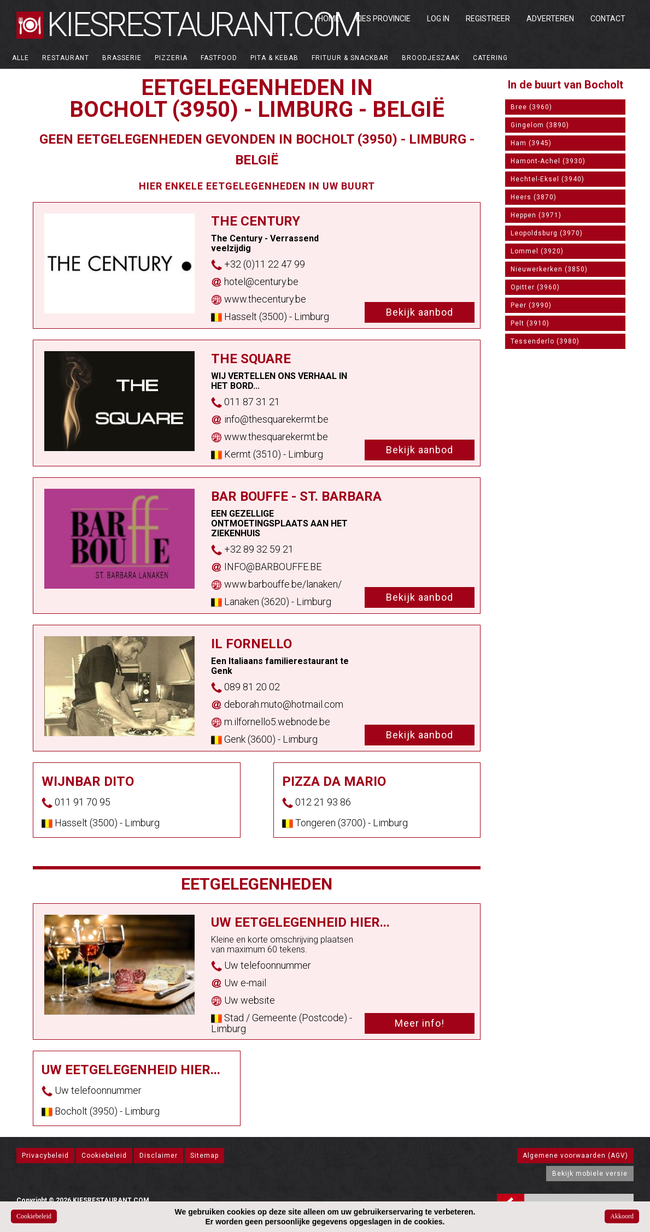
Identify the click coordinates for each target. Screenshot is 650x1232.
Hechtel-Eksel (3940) (547, 179)
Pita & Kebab (274, 58)
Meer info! (419, 1023)
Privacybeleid (45, 1155)
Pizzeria (171, 58)
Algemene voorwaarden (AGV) (575, 1155)
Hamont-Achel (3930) (548, 161)
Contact (607, 18)
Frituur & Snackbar (350, 58)
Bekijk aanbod (419, 312)
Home (328, 18)
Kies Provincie (383, 18)
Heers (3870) (534, 197)
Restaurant (65, 58)
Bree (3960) (531, 107)
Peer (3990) (531, 305)
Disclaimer (158, 1155)
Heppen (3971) (536, 215)
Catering (490, 58)
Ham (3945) (531, 143)
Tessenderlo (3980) (545, 341)
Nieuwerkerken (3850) (549, 269)
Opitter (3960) (535, 287)
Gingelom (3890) (540, 125)
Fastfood (219, 58)
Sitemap (204, 1155)
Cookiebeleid (104, 1155)
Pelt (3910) (530, 323)
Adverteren (550, 18)
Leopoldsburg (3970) (547, 233)
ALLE (20, 58)
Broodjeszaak (431, 58)
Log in (438, 18)
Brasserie (122, 58)
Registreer (488, 18)
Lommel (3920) (537, 251)
